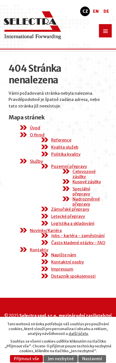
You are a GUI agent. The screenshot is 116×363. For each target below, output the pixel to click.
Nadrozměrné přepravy (86, 202)
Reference (61, 140)
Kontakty (39, 249)
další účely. (78, 333)
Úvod (35, 127)
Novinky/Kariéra (46, 230)
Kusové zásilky (86, 181)
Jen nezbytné (61, 358)
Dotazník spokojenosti (73, 276)
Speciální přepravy (81, 191)
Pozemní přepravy (69, 166)
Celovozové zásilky (84, 174)
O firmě (37, 135)
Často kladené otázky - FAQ (78, 242)
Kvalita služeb (64, 147)
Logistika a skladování (72, 223)
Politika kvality (65, 154)
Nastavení (92, 358)
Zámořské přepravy (70, 209)
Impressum (62, 269)
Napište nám (63, 255)
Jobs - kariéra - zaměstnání (78, 235)
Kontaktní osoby (67, 262)
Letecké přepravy (68, 216)
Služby (36, 161)
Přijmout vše (26, 358)
